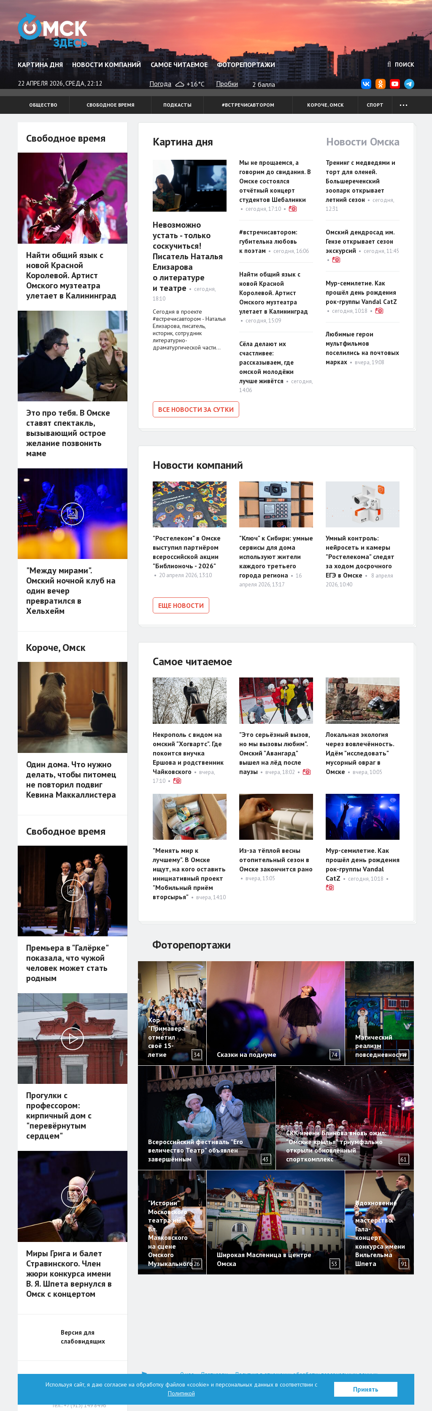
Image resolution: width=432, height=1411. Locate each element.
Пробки (227, 83)
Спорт (375, 105)
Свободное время (110, 105)
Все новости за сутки (196, 409)
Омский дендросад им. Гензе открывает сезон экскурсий (360, 241)
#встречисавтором (248, 105)
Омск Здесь (52, 30)
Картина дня (40, 64)
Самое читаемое (179, 64)
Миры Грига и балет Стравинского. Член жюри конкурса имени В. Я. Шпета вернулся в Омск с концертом (69, 1273)
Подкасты (177, 105)
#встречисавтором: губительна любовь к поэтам (268, 241)
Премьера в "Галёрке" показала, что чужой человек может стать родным (67, 963)
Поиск (400, 64)
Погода (160, 83)
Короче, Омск (325, 105)
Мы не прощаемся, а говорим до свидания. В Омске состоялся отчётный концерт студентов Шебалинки (275, 181)
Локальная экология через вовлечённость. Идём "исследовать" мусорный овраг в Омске (360, 753)
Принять (365, 1389)
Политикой (181, 1393)
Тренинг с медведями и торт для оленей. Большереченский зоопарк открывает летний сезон (360, 181)
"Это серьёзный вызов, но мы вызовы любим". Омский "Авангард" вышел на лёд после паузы (274, 753)
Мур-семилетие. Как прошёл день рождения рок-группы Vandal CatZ (361, 292)
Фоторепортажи (246, 64)
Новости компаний (106, 64)
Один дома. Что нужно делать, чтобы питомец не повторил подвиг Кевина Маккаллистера (71, 779)
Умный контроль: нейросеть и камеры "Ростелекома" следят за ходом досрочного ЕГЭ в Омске (360, 556)
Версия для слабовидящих (83, 1336)
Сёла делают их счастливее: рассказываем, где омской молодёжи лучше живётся (266, 362)
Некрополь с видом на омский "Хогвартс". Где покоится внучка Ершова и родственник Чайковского (188, 753)
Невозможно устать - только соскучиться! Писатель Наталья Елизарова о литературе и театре (188, 256)
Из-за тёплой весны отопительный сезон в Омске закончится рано (276, 859)
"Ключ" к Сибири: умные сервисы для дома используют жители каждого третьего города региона (276, 556)
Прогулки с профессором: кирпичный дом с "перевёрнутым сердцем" (59, 1115)
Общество (43, 105)
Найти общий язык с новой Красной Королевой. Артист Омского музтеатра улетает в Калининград (273, 292)
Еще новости (181, 605)
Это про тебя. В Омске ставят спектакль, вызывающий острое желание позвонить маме (68, 433)
